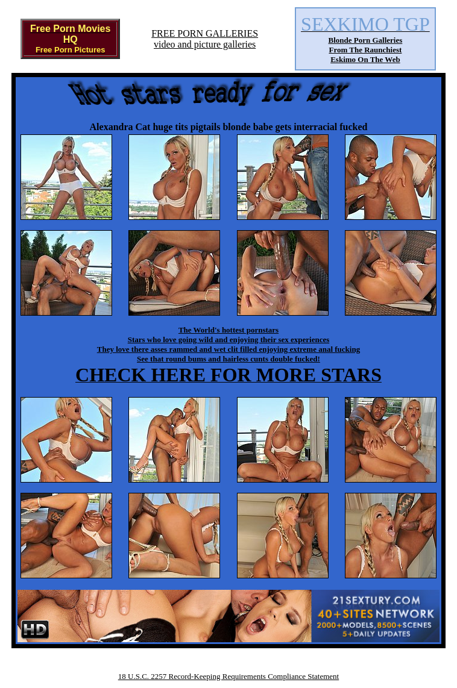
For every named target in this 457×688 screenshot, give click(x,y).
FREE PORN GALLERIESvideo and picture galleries (204, 38)
